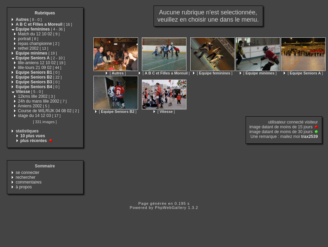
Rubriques (45, 13)
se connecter (27, 172)
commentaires (29, 182)
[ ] (116, 73)
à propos (24, 187)
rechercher (25, 177)
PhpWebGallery (170, 207)
